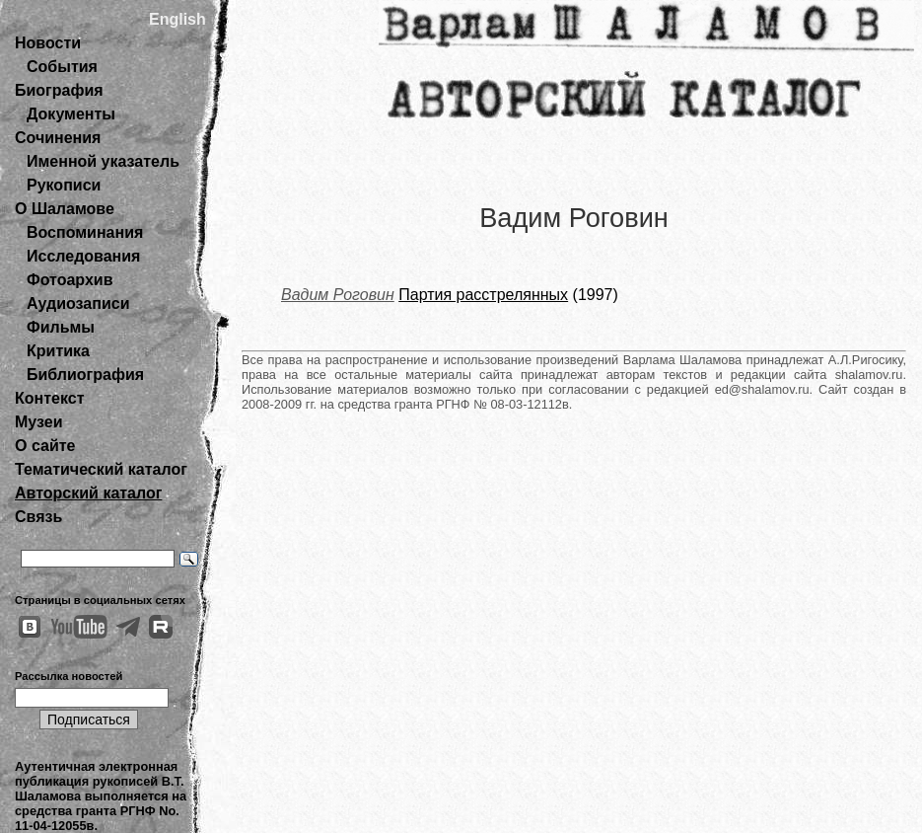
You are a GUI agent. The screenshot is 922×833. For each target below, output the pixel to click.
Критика (58, 350)
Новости (48, 43)
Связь (38, 516)
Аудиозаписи (78, 303)
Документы (71, 114)
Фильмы (61, 327)
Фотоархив (69, 279)
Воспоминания (85, 232)
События (62, 66)
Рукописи (64, 185)
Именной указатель (103, 161)
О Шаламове (64, 208)
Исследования (83, 256)
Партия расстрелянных (483, 294)
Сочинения (58, 137)
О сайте (45, 445)
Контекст (49, 398)
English (177, 19)
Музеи (39, 422)
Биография (59, 90)
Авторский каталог (88, 493)
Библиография (85, 374)
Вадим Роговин (337, 294)
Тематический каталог (101, 469)
